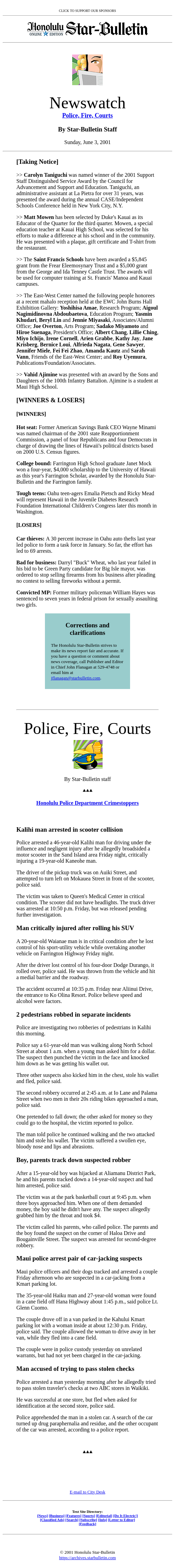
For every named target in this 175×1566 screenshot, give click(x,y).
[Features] (73, 1516)
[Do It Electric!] (125, 1516)
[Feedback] (87, 1524)
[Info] (102, 1520)
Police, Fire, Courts (87, 115)
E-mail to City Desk (87, 1491)
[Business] (56, 1516)
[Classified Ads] (52, 1520)
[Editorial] (104, 1516)
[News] (42, 1516)
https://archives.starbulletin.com (87, 1557)
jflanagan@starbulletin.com (75, 677)
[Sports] (88, 1516)
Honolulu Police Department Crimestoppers (87, 803)
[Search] (72, 1520)
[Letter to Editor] (121, 1520)
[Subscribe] (88, 1520)
